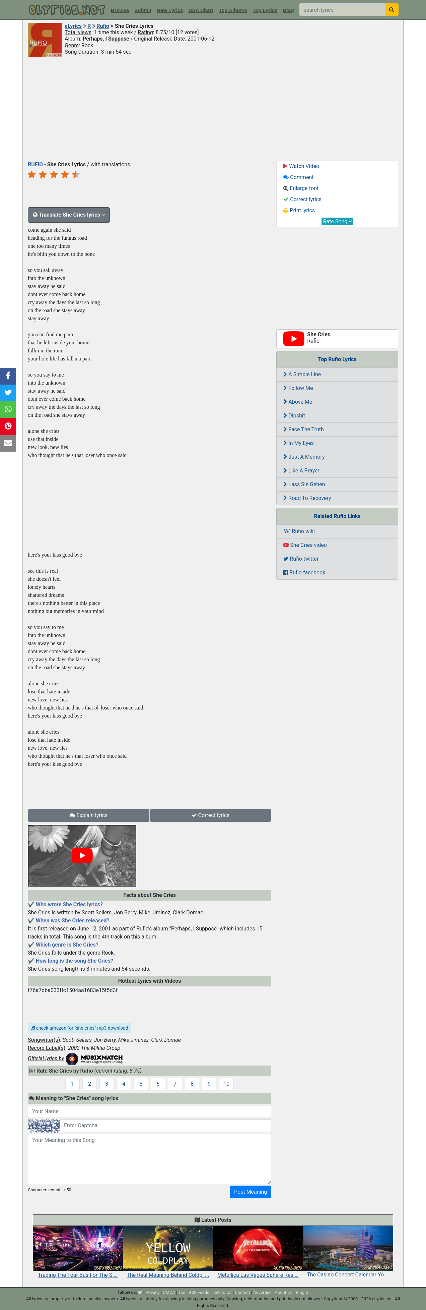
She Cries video (305, 545)
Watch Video (301, 166)
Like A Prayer (301, 470)
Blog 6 (302, 1292)
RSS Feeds (199, 1292)
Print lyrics (299, 210)
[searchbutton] (392, 9)
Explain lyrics (89, 815)
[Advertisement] (213, 108)
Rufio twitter (300, 559)
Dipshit (294, 415)
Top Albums (233, 10)
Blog (288, 10)
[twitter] (140, 1292)
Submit (142, 10)
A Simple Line (302, 374)
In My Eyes (298, 443)
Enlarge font (300, 188)
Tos (181, 1292)
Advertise (262, 1292)
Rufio (102, 26)
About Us (283, 1292)
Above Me (297, 402)
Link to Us (221, 1292)
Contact (242, 1292)
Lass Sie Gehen (304, 484)
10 (226, 1084)
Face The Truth (303, 429)
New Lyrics (170, 10)
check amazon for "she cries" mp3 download (79, 1028)
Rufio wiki (299, 531)
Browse (120, 10)
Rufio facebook (304, 572)
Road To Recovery (307, 498)
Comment (298, 177)
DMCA (169, 1292)
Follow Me (298, 388)
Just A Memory (304, 457)
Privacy (152, 1292)
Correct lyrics (211, 815)
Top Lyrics (265, 10)
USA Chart (201, 10)
